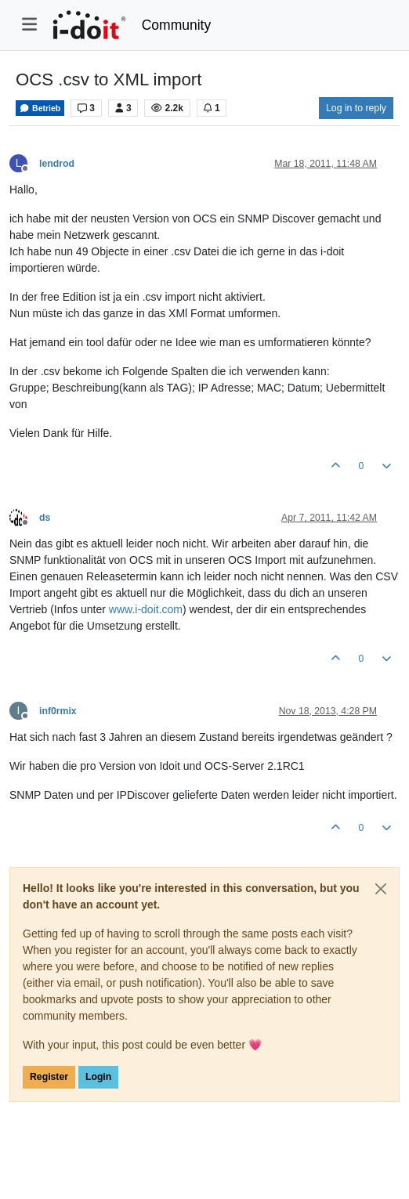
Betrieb (40, 108)
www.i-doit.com (146, 609)
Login (98, 1076)
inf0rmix (58, 711)
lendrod (56, 163)
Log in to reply (356, 108)
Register (49, 1076)
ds (44, 517)
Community (177, 25)
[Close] (381, 889)
